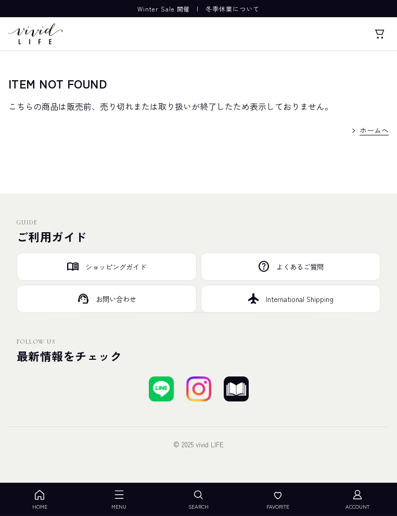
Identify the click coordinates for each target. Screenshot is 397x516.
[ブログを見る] (236, 388)
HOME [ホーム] (39, 499)
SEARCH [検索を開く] (198, 499)
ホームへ (374, 130)
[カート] (379, 33)
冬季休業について (233, 8)
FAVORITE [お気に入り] (277, 499)
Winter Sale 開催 (163, 8)
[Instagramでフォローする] (198, 388)
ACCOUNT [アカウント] (357, 499)
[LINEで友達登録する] (161, 388)
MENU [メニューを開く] (118, 499)
